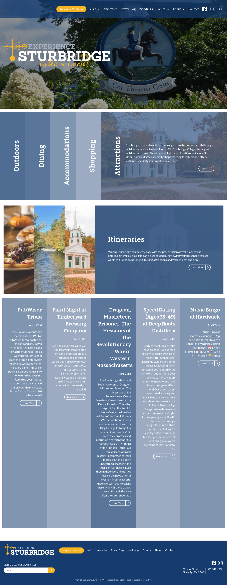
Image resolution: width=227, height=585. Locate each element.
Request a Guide (69, 9)
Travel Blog (128, 9)
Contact (194, 9)
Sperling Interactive (143, 579)
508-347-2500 (215, 569)
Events (160, 9)
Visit (93, 9)
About (177, 9)
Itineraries (110, 9)
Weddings (146, 9)
